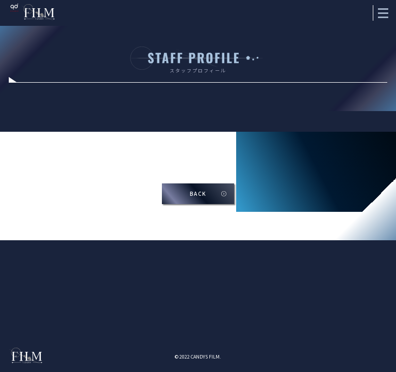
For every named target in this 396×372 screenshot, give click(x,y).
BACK (198, 193)
